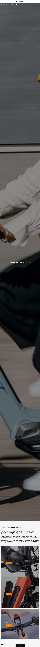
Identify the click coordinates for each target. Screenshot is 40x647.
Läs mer (8, 562)
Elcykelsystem (12, 4)
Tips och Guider (6, 4)
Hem (2, 4)
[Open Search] (17, 645)
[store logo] (20, 1)
